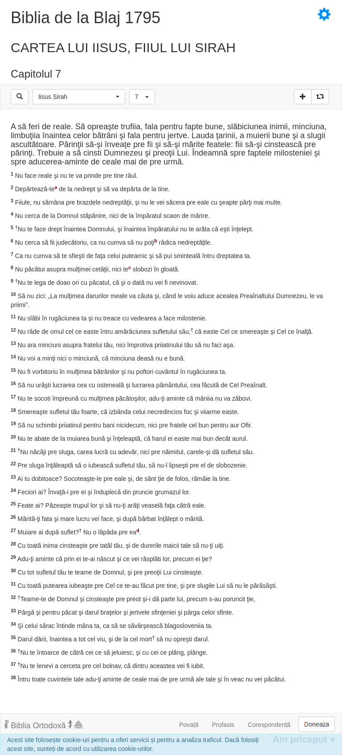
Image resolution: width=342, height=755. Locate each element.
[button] (79, 96)
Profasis (223, 724)
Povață (189, 724)
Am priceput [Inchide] (304, 739)
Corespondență (269, 724)
